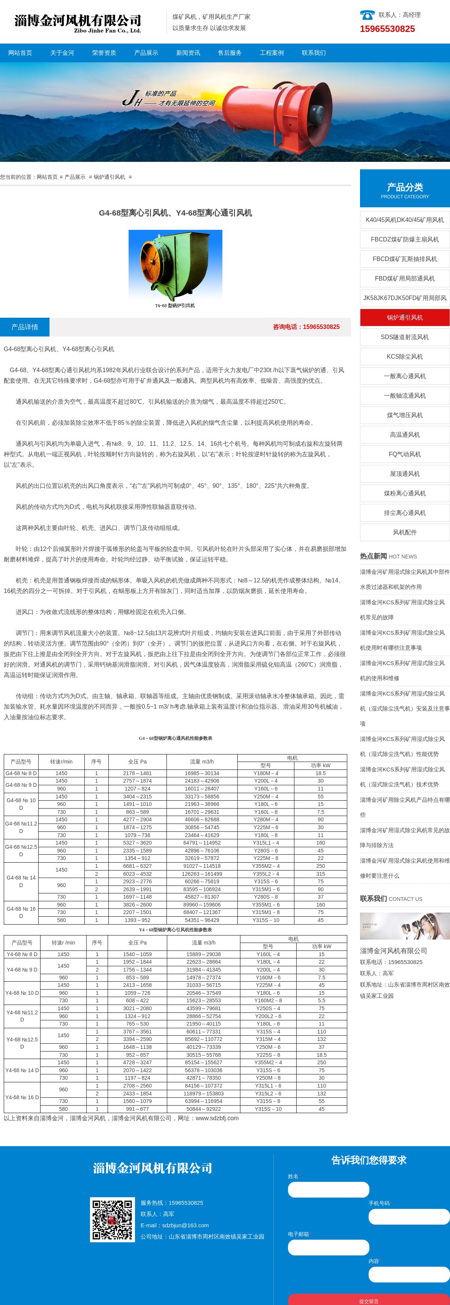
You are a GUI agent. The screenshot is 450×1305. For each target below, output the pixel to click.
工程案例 (272, 53)
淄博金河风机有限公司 (142, 1118)
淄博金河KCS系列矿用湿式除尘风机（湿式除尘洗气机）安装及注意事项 (405, 708)
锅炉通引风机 (109, 177)
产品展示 (146, 53)
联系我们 (314, 53)
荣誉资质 (104, 53)
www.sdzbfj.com (217, 1118)
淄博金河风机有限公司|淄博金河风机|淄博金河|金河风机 (80, 22)
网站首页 (20, 53)
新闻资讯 (188, 53)
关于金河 (62, 53)
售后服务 (230, 53)
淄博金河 (52, 1118)
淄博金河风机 (88, 1118)
